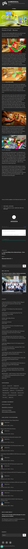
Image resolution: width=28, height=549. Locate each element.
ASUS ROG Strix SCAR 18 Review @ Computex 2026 (12, 490)
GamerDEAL (13, 2)
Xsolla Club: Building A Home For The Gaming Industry (13, 343)
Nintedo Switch (19, 207)
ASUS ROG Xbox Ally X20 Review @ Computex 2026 (12, 464)
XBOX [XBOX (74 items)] (11, 397)
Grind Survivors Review (6, 322)
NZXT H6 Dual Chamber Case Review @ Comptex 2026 (12, 445)
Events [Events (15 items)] (9, 385)
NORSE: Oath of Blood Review (8, 318)
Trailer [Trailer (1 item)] (4, 395)
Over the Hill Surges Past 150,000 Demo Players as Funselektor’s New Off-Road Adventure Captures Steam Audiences (13, 338)
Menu (14, 8)
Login (24, 226)
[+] (18, 234)
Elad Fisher (16, 28)
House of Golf (10, 207)
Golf (5, 207)
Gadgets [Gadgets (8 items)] (16, 385)
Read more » (7, 422)
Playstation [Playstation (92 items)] (6, 392)
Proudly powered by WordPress (8, 546)
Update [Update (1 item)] (20, 395)
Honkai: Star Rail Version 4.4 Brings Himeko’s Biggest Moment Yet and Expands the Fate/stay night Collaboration (13, 304)
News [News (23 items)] (22, 388)
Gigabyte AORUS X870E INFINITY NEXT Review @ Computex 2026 (12, 500)
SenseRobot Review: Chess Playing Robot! (10, 420)
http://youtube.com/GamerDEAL (9, 411)
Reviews (11, 206)
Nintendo (6, 206)
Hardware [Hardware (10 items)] (6, 388)
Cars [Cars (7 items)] (4, 385)
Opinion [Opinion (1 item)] (12, 390)
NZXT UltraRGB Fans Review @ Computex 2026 (11, 437)
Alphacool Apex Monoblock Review (8, 428)
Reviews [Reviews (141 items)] (21, 392)
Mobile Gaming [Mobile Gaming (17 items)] (14, 388)
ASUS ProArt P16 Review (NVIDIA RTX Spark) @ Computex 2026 (13, 473)
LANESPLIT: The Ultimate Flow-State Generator (12, 309)
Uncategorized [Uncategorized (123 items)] (12, 395)
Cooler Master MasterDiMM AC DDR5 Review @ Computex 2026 (13, 454)
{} (16, 234)
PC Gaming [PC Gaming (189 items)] (19, 390)
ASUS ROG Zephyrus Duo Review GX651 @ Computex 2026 (13, 482)
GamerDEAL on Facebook (7, 407)
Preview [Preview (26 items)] (13, 392)
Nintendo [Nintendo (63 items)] (5, 390)
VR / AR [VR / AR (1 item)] (5, 397)
